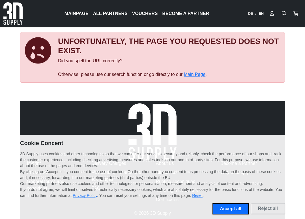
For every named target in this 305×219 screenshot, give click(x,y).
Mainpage (77, 13)
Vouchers (145, 13)
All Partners (110, 13)
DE (250, 13)
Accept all (230, 208)
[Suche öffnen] (284, 13)
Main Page (195, 74)
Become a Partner (185, 13)
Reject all (268, 208)
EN (261, 13)
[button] (296, 13)
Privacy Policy (85, 195)
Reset (197, 195)
